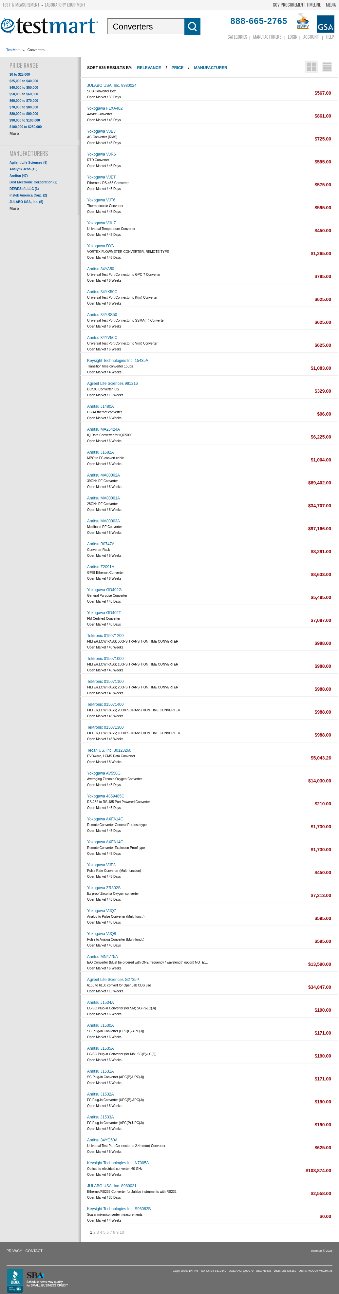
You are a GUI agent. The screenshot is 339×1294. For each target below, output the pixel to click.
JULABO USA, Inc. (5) (26, 202)
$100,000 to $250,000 (25, 127)
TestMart (13, 50)
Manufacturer (210, 68)
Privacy (14, 1251)
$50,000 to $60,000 (23, 94)
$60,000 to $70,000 (23, 101)
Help (330, 36)
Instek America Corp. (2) (28, 195)
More (14, 133)
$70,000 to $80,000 (23, 107)
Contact (34, 1251)
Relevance (149, 68)
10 (122, 1232)
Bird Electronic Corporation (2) (33, 182)
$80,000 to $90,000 (23, 114)
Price (178, 68)
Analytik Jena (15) (23, 169)
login (292, 36)
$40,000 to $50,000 (23, 87)
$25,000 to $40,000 (23, 81)
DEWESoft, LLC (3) (24, 189)
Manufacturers (267, 36)
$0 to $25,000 (19, 74)
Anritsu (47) (18, 176)
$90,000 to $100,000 (24, 120)
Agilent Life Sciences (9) (28, 162)
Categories (237, 36)
